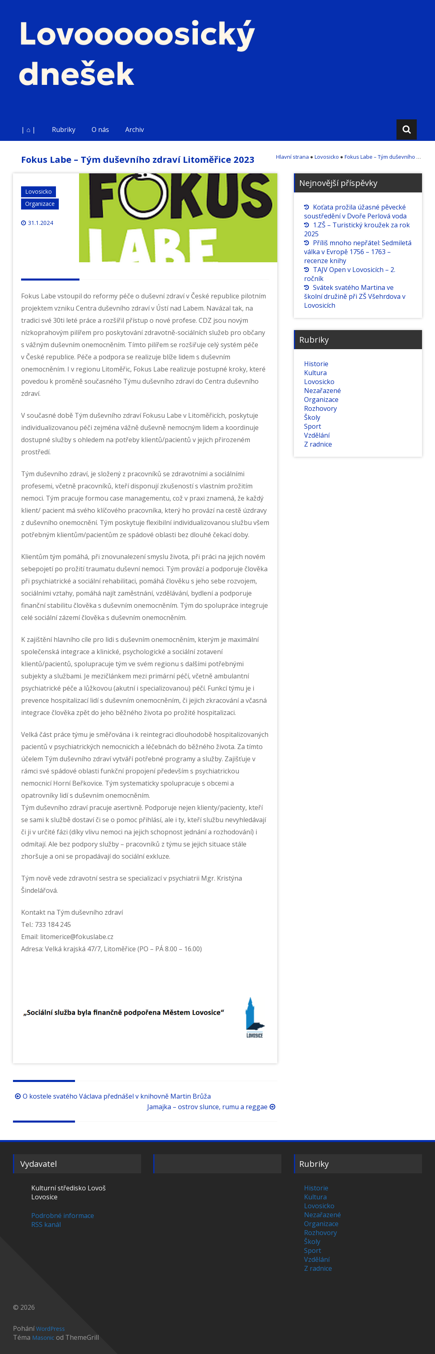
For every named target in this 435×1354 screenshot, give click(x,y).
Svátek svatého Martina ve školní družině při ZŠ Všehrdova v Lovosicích (354, 296)
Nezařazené (322, 390)
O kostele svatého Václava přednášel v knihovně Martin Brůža (112, 1096)
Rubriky (63, 129)
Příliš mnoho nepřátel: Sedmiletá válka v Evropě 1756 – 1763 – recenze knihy (357, 251)
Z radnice (318, 444)
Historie (316, 363)
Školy (312, 417)
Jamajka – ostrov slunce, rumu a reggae (212, 1106)
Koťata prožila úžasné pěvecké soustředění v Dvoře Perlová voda (355, 211)
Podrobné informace (62, 1215)
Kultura (315, 372)
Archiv (134, 129)
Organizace (40, 203)
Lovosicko (38, 191)
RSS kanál (46, 1224)
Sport (312, 426)
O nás (100, 129)
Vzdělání (317, 435)
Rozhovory (320, 408)
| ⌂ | (28, 129)
